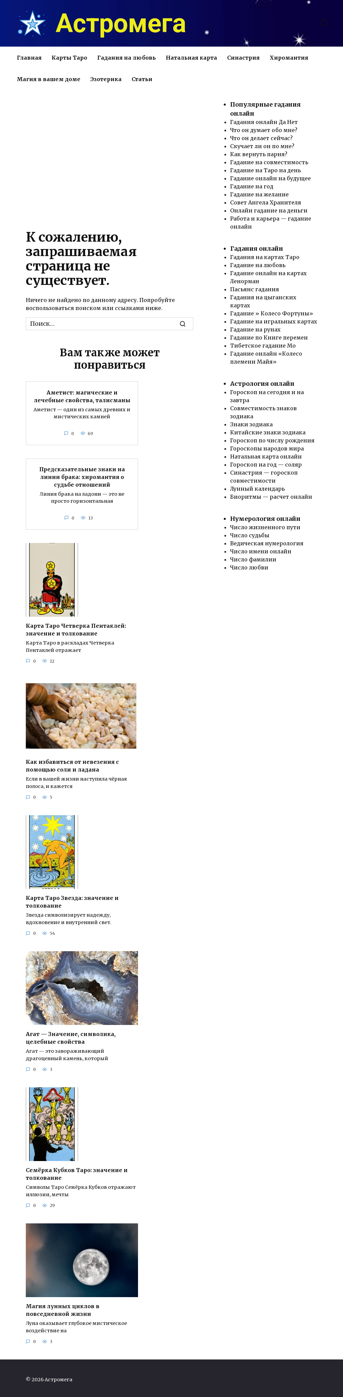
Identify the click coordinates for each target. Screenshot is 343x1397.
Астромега (121, 23)
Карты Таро (69, 57)
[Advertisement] (109, 157)
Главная (29, 57)
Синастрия (243, 57)
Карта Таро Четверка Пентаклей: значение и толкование (76, 628)
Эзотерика (106, 79)
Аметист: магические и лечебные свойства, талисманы (82, 396)
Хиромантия (289, 57)
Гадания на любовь (126, 57)
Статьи (142, 79)
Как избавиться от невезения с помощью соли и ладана (72, 764)
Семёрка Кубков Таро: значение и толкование (77, 1171)
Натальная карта (191, 57)
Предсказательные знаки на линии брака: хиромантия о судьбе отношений (82, 476)
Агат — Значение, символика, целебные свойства (71, 1036)
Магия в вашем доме (48, 79)
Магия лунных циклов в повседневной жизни (62, 1307)
